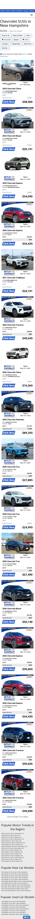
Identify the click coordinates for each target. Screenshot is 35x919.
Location (5, 44)
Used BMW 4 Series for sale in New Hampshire (15, 914)
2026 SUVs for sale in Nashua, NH (11, 837)
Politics (13, 11)
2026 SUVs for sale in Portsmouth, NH (12, 833)
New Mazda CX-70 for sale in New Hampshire (14, 879)
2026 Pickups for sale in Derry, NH (11, 841)
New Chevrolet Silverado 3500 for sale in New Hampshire (14, 889)
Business (20, 11)
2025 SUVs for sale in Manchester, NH (12, 848)
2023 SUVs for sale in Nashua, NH (11, 859)
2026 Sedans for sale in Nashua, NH (12, 844)
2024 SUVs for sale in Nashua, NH (11, 854)
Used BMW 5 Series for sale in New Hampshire (15, 909)
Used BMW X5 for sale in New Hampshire (13, 903)
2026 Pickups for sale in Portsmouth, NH (13, 842)
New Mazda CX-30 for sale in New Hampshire (14, 877)
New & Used (18, 35)
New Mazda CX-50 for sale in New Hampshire (14, 874)
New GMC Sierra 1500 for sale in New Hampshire (15, 885)
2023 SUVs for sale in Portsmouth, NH (12, 857)
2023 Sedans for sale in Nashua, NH (12, 861)
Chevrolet (6, 40)
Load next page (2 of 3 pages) (17, 817)
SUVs (25, 40)
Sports (26, 11)
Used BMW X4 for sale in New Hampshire (13, 912)
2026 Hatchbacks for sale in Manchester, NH (14, 846)
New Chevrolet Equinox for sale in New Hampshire (16, 890)
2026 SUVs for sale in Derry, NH (10, 835)
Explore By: (6, 35)
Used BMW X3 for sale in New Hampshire (13, 901)
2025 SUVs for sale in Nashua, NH (11, 850)
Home (3, 11)
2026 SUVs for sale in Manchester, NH (12, 839)
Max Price (28, 44)
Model (16, 40)
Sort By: (5, 48)
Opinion (31, 11)
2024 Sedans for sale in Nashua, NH (12, 855)
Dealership (16, 44)
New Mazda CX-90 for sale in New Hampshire (14, 876)
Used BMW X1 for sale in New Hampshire (13, 907)
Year (28, 35)
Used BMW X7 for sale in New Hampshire (13, 910)
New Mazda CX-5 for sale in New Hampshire (14, 872)
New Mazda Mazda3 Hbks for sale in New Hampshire (16, 881)
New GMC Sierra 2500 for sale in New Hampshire (15, 887)
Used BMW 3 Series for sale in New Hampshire (15, 905)
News (8, 11)
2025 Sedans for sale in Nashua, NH (12, 852)
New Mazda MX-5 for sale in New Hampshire (14, 883)
